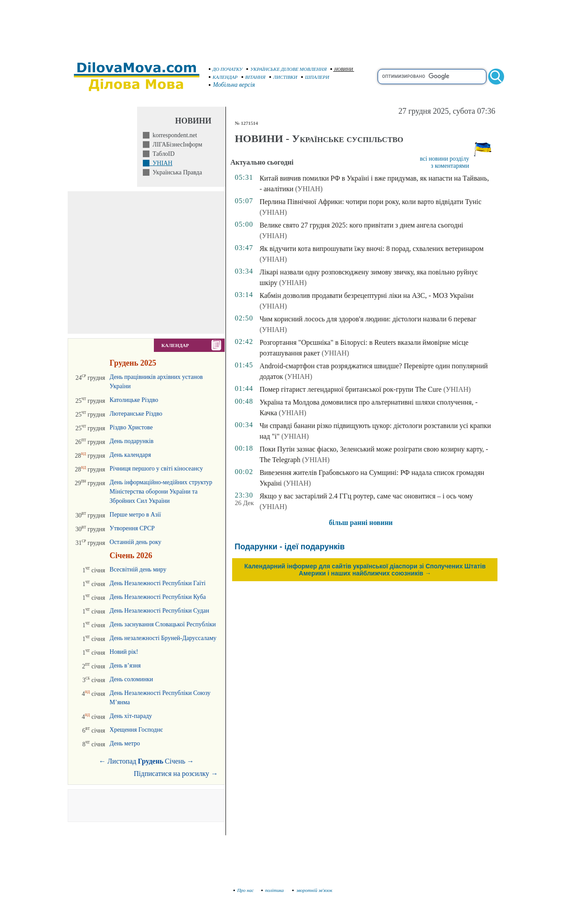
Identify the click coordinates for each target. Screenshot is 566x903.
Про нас (244, 890)
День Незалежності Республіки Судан (159, 610)
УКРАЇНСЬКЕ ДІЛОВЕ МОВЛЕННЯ (286, 69)
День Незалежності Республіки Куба (158, 597)
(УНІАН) (309, 189)
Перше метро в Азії (135, 514)
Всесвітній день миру (138, 569)
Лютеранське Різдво (136, 413)
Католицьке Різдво (134, 400)
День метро (125, 743)
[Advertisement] (283, 26)
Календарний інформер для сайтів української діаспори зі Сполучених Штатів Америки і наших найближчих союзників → (365, 570)
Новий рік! (124, 651)
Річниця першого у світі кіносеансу (156, 468)
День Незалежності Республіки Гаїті (158, 583)
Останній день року (135, 542)
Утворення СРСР (132, 528)
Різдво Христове (131, 427)
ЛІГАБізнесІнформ (175, 144)
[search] (432, 76)
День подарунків (131, 441)
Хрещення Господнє (136, 729)
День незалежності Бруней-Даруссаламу (163, 638)
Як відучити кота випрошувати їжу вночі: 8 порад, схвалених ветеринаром (372, 248)
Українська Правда (175, 172)
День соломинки (131, 679)
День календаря (130, 455)
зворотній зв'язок (312, 890)
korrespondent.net (173, 135)
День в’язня (125, 665)
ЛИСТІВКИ (283, 77)
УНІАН (160, 163)
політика (273, 890)
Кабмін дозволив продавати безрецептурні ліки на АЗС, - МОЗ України (367, 295)
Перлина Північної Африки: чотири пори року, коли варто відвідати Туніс (371, 201)
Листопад (121, 761)
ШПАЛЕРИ (315, 77)
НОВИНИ (341, 69)
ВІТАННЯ (254, 77)
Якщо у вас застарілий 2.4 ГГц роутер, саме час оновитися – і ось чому (366, 496)
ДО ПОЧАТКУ (226, 69)
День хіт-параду (131, 716)
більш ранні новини (361, 522)
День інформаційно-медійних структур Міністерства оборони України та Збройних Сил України (161, 491)
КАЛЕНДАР (223, 77)
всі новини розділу (444, 158)
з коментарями (450, 165)
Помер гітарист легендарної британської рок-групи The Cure (351, 389)
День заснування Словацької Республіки (163, 624)
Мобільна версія (232, 84)
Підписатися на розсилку (176, 773)
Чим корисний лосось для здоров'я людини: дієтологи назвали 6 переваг (368, 319)
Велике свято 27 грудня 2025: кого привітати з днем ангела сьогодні (361, 225)
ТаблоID (162, 153)
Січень (175, 761)
